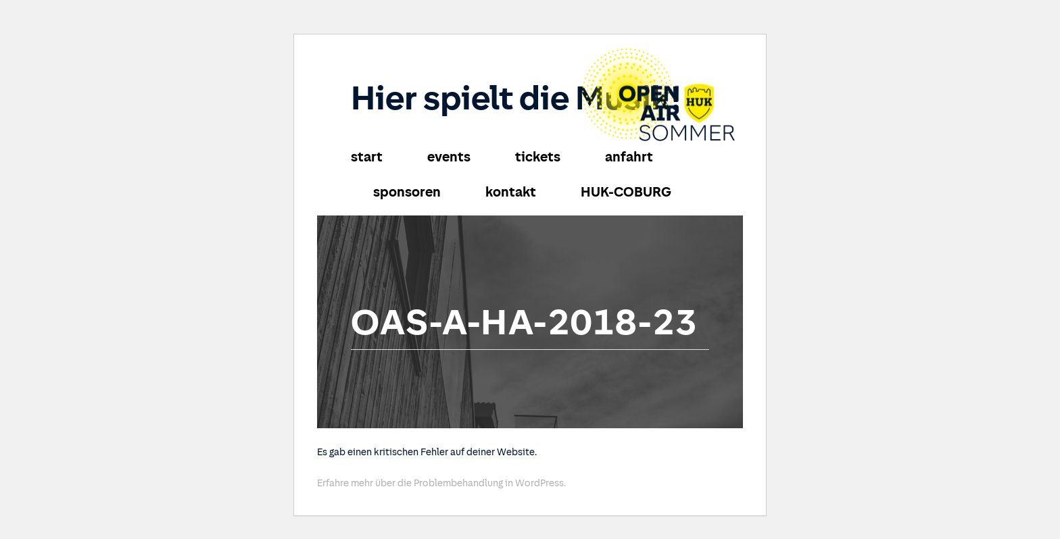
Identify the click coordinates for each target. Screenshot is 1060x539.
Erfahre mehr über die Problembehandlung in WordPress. (441, 483)
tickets (537, 156)
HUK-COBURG (626, 191)
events (449, 156)
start (367, 156)
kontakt (510, 191)
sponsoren (407, 191)
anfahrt (629, 156)
